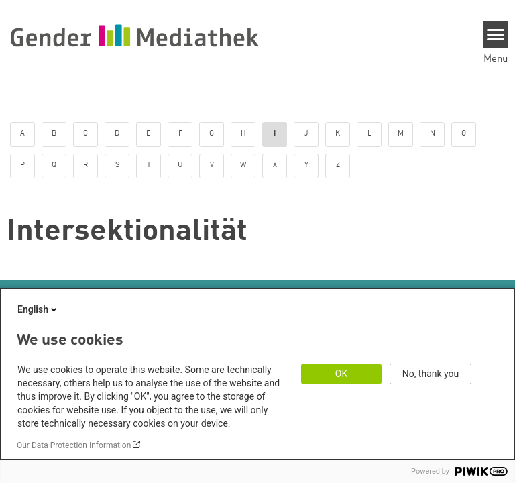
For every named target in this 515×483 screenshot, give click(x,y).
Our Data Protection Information (74, 445)
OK (341, 373)
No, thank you (430, 373)
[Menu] (496, 34)
